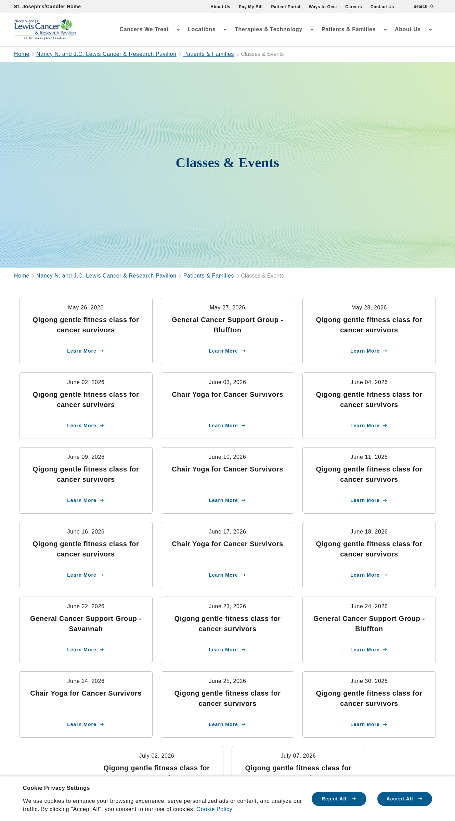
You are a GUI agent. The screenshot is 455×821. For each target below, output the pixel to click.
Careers (353, 6)
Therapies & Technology (268, 29)
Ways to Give (323, 6)
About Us (220, 6)
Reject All (339, 798)
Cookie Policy (215, 809)
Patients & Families (349, 29)
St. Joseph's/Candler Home (47, 6)
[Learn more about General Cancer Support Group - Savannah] (86, 630)
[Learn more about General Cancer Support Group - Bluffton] (227, 331)
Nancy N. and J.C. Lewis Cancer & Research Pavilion (106, 54)
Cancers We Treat (144, 29)
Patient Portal (285, 6)
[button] (418, 6)
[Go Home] (45, 30)
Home (21, 54)
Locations (202, 29)
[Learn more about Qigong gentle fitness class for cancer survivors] (86, 331)
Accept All (405, 798)
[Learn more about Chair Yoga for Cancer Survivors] (227, 406)
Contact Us (382, 6)
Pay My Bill (251, 6)
